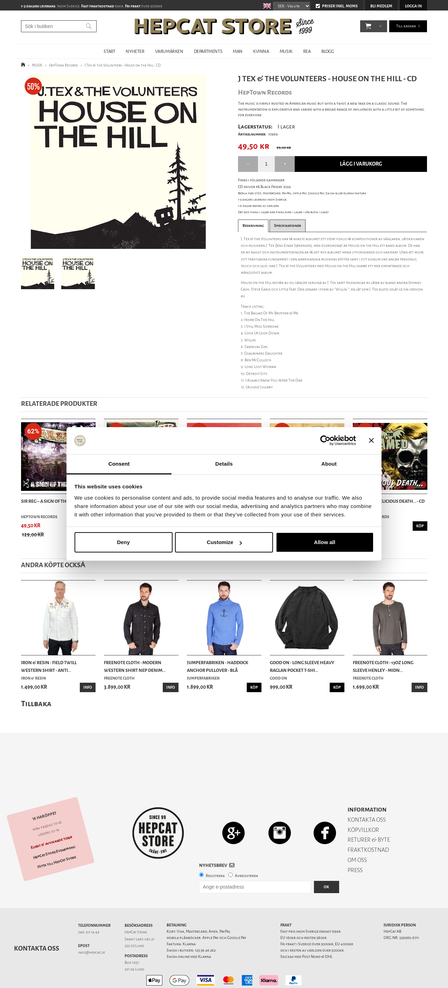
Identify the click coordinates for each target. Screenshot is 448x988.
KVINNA (261, 51)
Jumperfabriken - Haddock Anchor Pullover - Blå (217, 666)
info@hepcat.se (91, 928)
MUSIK (286, 51)
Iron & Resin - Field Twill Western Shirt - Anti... (49, 666)
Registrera (215, 851)
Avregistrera (246, 851)
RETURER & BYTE (369, 815)
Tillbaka (36, 703)
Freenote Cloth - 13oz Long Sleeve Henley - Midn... (383, 666)
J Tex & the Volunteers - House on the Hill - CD (123, 65)
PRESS (355, 845)
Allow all (324, 542)
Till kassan (406, 27)
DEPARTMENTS (208, 51)
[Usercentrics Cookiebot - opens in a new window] (325, 441)
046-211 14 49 (88, 907)
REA (307, 51)
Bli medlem (381, 6)
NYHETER (135, 51)
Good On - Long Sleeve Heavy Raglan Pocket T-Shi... (302, 666)
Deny (123, 542)
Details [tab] (224, 464)
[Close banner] (371, 440)
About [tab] (329, 464)
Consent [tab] (119, 464)
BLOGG (327, 51)
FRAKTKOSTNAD (368, 825)
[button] (368, 28)
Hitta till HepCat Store (57, 837)
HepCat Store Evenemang (54, 828)
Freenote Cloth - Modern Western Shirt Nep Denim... (135, 666)
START (109, 51)
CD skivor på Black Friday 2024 (264, 186)
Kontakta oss (36, 924)
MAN (238, 51)
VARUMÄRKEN (169, 51)
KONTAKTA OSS (367, 795)
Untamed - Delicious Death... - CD (389, 501)
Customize (224, 542)
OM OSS (357, 835)
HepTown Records (63, 65)
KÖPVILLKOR (363, 805)
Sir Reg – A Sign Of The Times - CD (56, 501)
